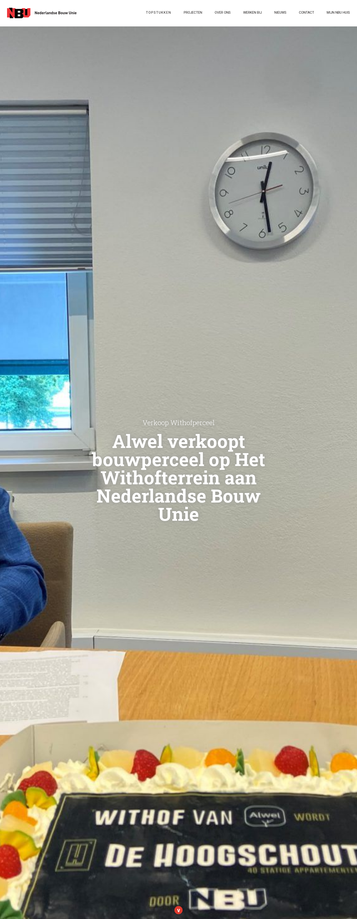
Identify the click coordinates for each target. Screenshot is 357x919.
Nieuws (280, 12)
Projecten (193, 12)
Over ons (223, 12)
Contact (306, 12)
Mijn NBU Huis (338, 12)
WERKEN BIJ (252, 12)
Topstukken (158, 12)
